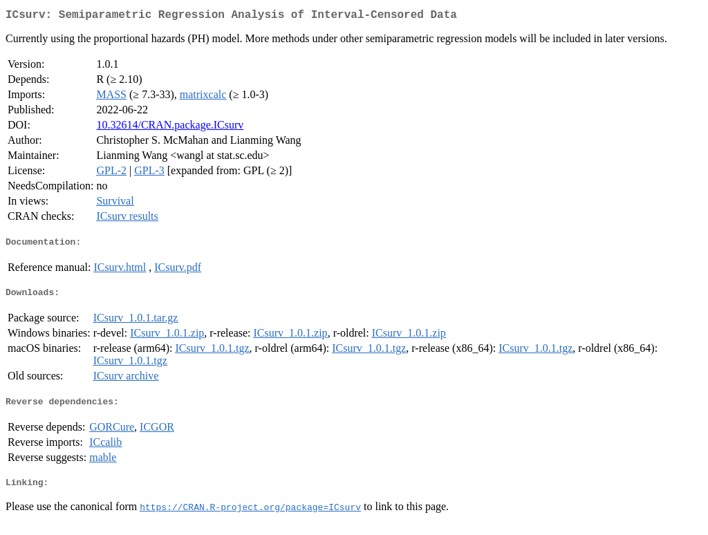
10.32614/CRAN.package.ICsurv (169, 127)
